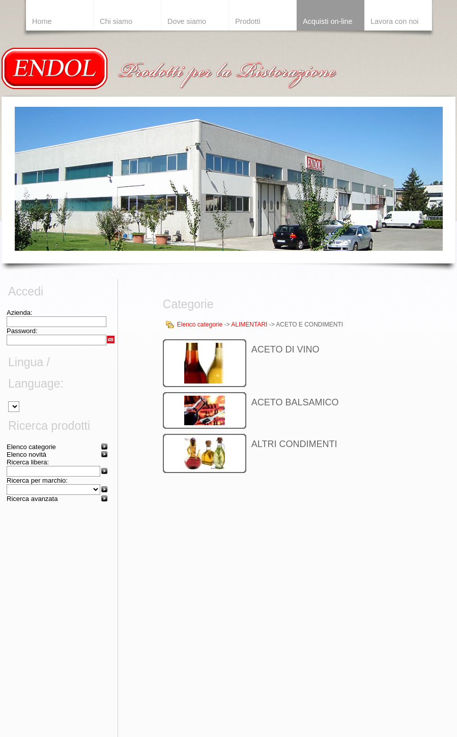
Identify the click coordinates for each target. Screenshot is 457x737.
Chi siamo (116, 21)
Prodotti (248, 21)
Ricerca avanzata (32, 499)
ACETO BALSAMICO (295, 402)
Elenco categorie (31, 447)
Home (41, 21)
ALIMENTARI (249, 324)
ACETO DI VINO (285, 349)
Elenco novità (26, 454)
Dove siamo (186, 21)
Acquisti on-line (328, 21)
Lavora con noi (394, 21)
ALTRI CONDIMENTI (294, 444)
